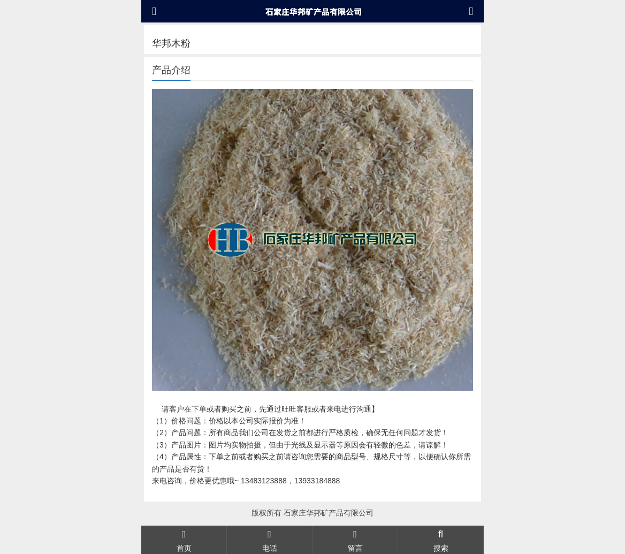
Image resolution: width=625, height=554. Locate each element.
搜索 (440, 539)
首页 (183, 539)
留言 (355, 539)
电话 (269, 539)
